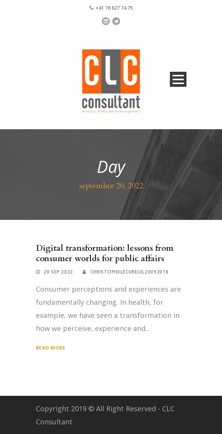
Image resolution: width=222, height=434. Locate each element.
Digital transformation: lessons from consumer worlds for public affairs (104, 253)
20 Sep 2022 (58, 272)
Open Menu (178, 79)
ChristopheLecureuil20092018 (129, 272)
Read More (51, 347)
